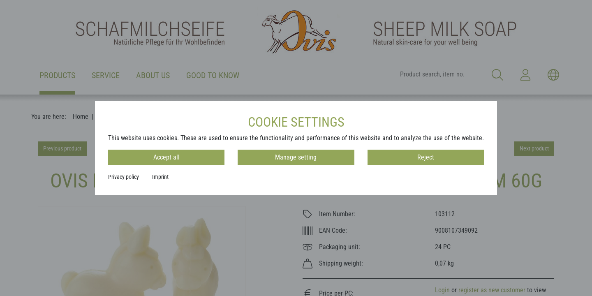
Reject (425, 157)
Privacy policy (123, 176)
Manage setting (296, 157)
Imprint (160, 176)
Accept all (166, 157)
